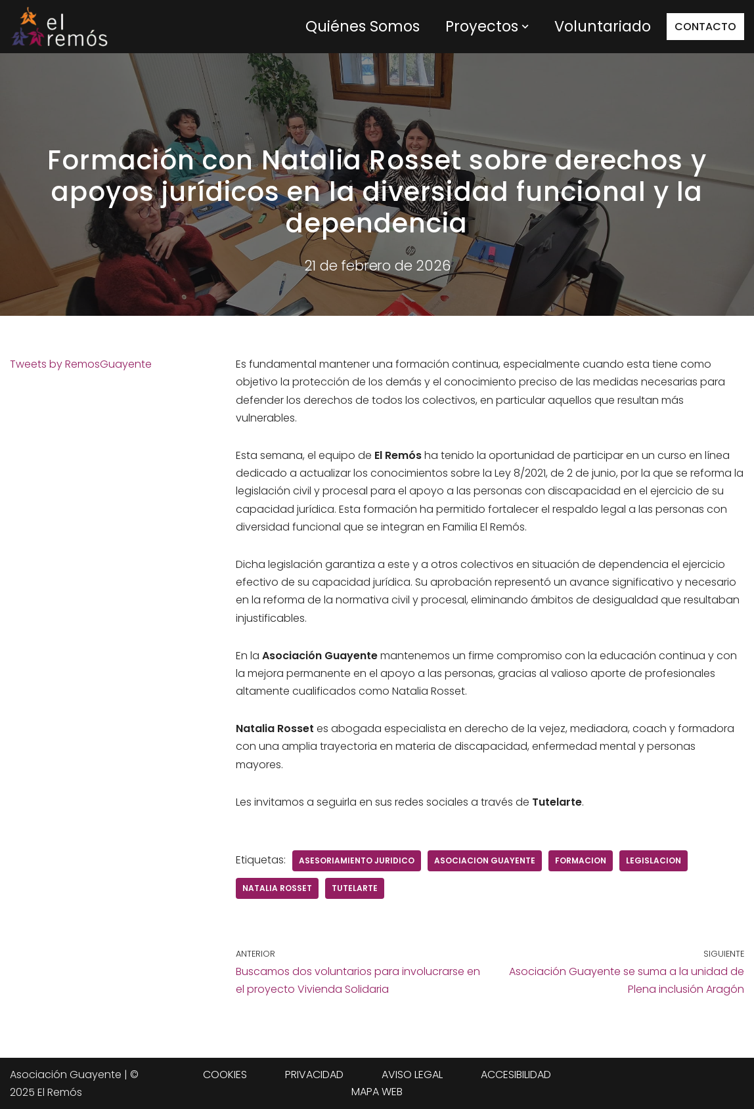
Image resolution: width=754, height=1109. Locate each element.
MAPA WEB (377, 1091)
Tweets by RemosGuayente (81, 364)
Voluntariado (602, 26)
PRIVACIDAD (314, 1074)
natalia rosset (277, 888)
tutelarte (355, 888)
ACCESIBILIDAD (516, 1074)
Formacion (580, 860)
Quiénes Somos (362, 26)
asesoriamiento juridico (356, 860)
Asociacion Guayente (484, 860)
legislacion (653, 860)
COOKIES (225, 1074)
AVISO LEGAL (412, 1074)
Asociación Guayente (66, 1074)
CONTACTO (705, 26)
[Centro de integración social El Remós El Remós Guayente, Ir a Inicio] (59, 26)
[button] (525, 26)
